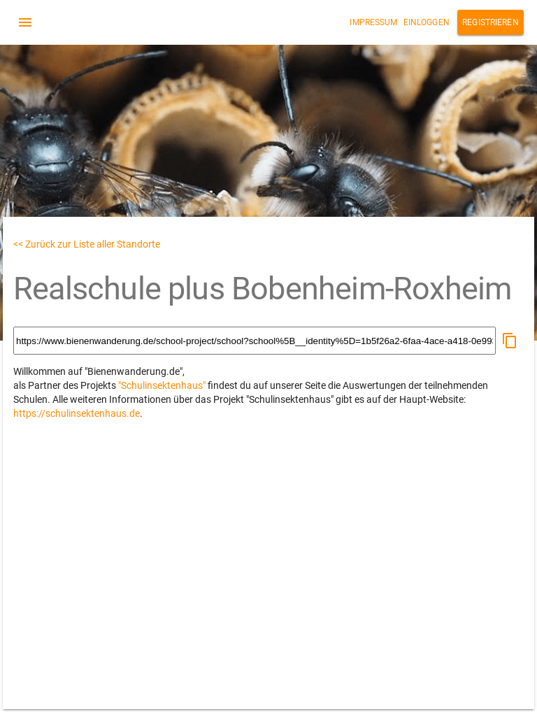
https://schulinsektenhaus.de (76, 413)
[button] (510, 341)
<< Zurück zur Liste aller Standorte (86, 244)
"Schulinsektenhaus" (162, 385)
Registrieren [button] (490, 22)
